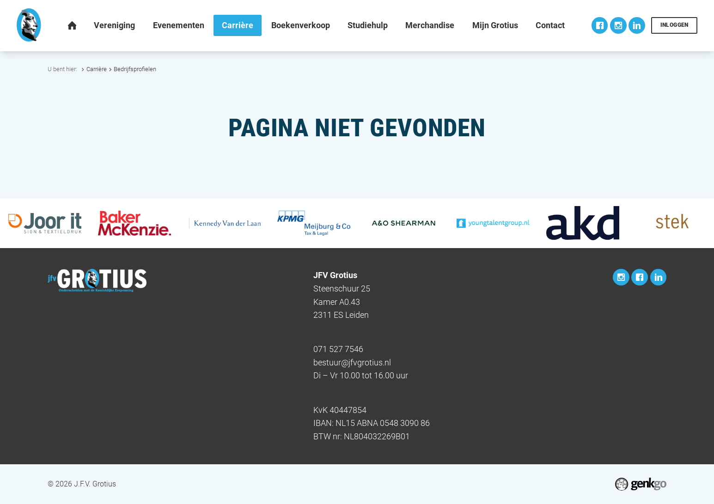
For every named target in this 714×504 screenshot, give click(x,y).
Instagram (618, 25)
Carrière (96, 69)
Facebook (600, 25)
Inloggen (674, 25)
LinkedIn (637, 25)
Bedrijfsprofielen (135, 69)
